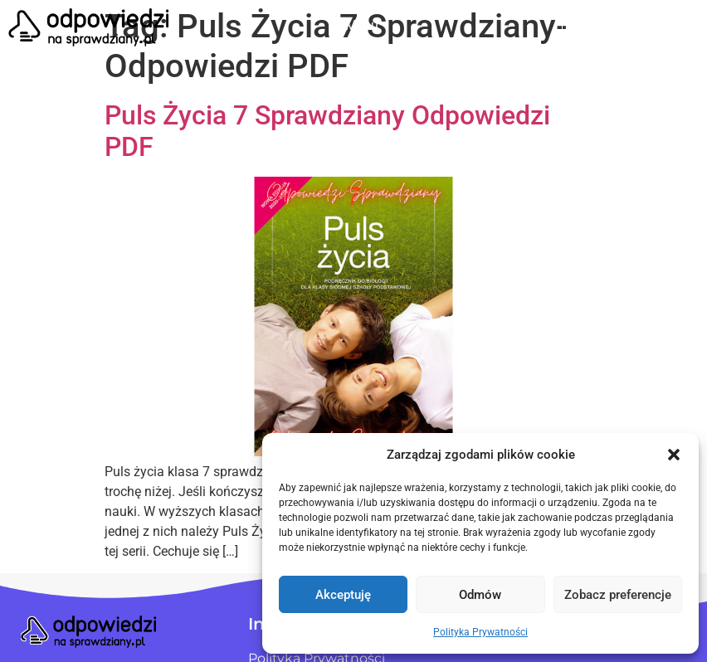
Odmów (480, 594)
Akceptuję (343, 594)
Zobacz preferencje (617, 594)
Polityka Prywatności (480, 632)
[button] (674, 454)
